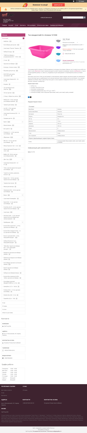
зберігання (37, 71)
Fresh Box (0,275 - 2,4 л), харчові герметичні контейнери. (12, 207)
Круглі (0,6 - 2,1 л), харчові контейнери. (10, 202)
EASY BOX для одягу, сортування (9, 74)
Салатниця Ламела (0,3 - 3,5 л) (11, 80)
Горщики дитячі (8, 118)
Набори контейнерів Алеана (11, 272)
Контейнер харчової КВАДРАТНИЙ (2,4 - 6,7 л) (10, 282)
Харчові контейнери (9, 63)
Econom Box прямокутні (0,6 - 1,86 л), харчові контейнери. (11, 277)
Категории (5, 38)
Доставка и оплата (6, 390)
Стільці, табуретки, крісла (11, 96)
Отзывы (4, 306)
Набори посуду (8, 51)
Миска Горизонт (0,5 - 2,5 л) (11, 145)
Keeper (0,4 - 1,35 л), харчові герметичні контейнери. (11, 178)
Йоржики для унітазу (9, 70)
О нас (16, 25)
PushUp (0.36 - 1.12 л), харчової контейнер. (12, 290)
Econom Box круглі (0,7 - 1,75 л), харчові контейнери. (12, 226)
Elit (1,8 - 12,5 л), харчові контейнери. (10, 141)
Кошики (6, 84)
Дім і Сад (6, 159)
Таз (29, 69)
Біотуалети (7, 128)
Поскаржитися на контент (40, 431)
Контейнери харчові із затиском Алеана (12, 263)
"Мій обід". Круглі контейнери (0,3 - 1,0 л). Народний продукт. (12, 247)
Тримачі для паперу (9, 104)
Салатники (6, 212)
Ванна (5, 195)
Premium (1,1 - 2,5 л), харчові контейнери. (11, 133)
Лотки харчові (8, 92)
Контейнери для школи (10, 44)
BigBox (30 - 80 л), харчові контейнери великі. (10, 155)
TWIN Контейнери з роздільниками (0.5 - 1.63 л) (11, 56)
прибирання (77, 71)
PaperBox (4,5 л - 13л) (9, 298)
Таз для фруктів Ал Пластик (9, 88)
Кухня (5, 121)
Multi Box (6, 41)
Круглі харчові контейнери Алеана (11, 268)
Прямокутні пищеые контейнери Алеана (12, 258)
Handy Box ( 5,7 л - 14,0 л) (10, 286)
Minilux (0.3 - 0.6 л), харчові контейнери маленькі (11, 100)
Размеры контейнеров (56, 25)
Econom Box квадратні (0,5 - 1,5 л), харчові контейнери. (12, 231)
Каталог (11, 25)
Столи (5, 60)
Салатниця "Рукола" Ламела (11, 48)
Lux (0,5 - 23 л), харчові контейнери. (10, 109)
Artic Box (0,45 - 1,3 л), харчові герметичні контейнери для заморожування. (12, 217)
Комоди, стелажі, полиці (10, 67)
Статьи (4, 309)
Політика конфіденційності (54, 431)
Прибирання (7, 222)
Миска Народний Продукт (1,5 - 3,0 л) (12, 150)
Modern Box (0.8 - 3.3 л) (10, 295)
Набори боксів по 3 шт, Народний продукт (10, 241)
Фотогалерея (31, 25)
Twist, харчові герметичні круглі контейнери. (12, 168)
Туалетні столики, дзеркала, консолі (11, 173)
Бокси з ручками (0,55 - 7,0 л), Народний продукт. (11, 236)
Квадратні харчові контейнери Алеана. (12, 253)
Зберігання (6, 137)
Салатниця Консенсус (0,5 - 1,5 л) (12, 114)
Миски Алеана (7, 125)
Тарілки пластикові (9, 183)
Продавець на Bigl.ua (43, 429)
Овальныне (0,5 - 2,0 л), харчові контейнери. (12, 190)
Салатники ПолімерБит (10, 198)
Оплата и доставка (42, 25)
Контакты (23, 25)
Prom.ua (52, 428)
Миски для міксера (9, 186)
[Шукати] (84, 17)
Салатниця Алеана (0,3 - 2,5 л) (11, 163)
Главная (4, 25)
